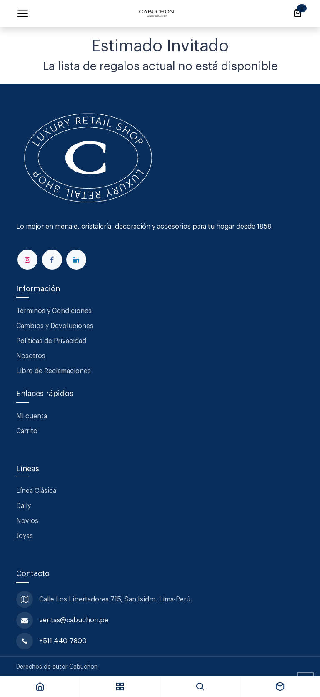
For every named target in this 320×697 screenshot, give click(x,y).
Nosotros (30, 356)
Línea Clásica (36, 490)
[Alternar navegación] (22, 13)
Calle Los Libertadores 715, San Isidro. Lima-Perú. (116, 599)
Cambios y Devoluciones (54, 326)
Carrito (27, 431)
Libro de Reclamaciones (53, 371)
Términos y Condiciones (54, 311)
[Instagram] (28, 260)
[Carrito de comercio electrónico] (297, 13)
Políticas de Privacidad (51, 341)
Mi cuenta (31, 416)
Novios (27, 521)
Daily (23, 506)
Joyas (24, 536)
